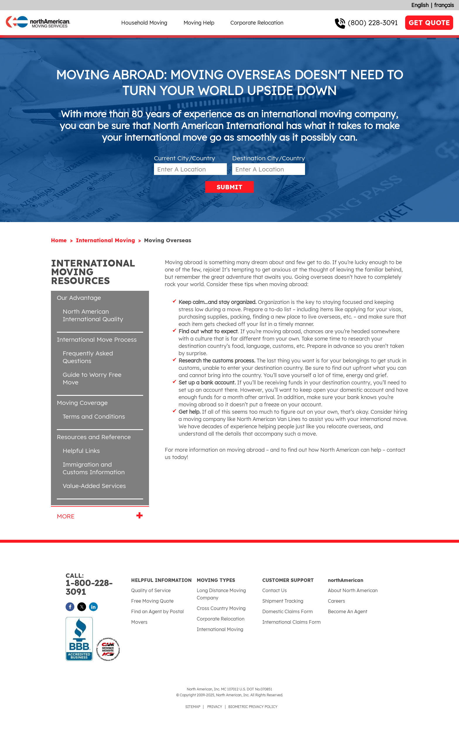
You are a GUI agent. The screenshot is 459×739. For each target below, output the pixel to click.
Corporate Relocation (256, 22)
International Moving (106, 240)
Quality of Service (151, 590)
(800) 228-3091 (373, 22)
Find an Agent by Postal (157, 611)
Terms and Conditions (94, 416)
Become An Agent (347, 611)
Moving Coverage (82, 402)
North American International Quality (93, 315)
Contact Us (274, 590)
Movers (139, 622)
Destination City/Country (268, 158)
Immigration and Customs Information (94, 468)
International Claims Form (291, 622)
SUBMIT (229, 187)
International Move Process (97, 339)
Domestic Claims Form (287, 611)
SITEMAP (192, 706)
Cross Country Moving (221, 608)
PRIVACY (214, 706)
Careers (336, 601)
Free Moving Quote (152, 601)
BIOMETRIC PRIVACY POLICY (253, 706)
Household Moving (144, 22)
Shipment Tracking (282, 601)
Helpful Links (81, 450)
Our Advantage (79, 297)
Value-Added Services (94, 485)
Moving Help (199, 22)
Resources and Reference (94, 437)
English (420, 5)
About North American (353, 590)
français (444, 5)
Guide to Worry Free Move (92, 378)
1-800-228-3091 (98, 584)
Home (59, 240)
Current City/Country (184, 158)
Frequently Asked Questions (88, 357)
